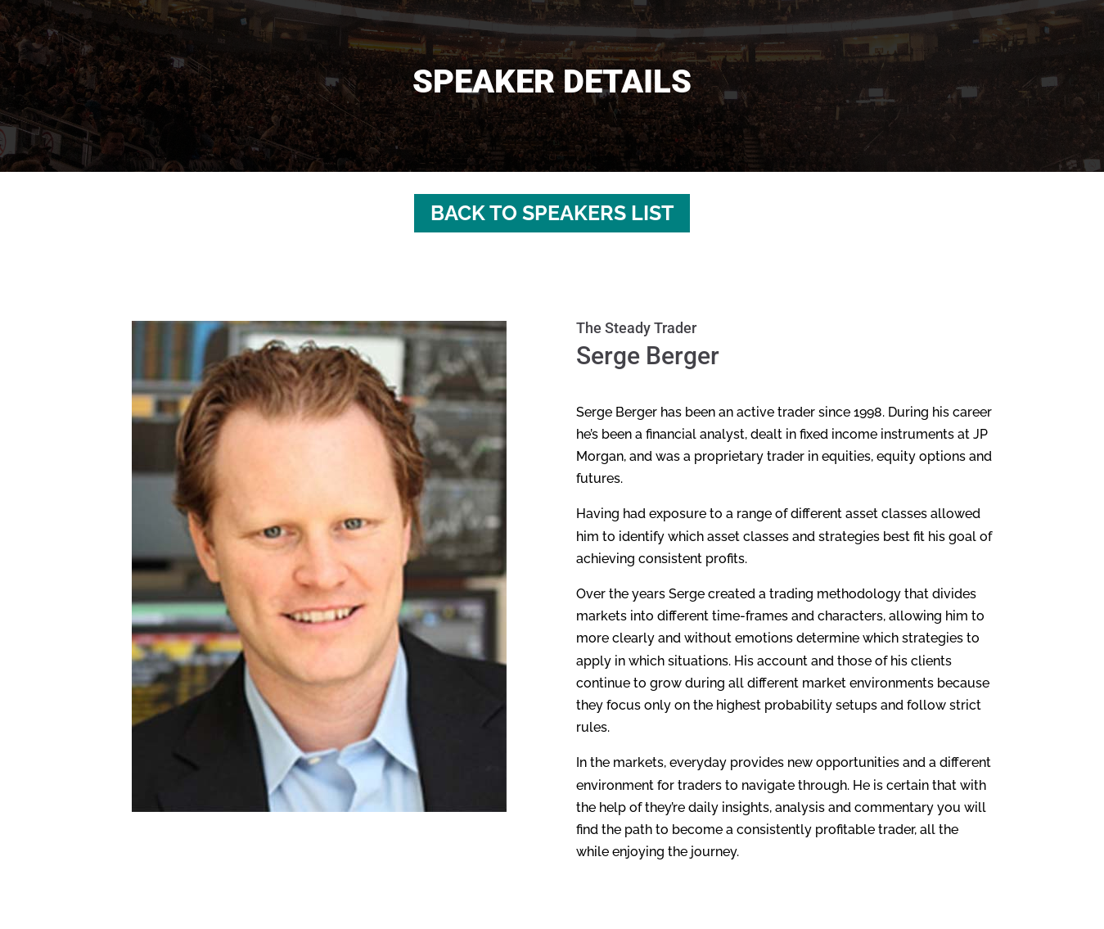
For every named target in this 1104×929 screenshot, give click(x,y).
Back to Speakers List (552, 213)
